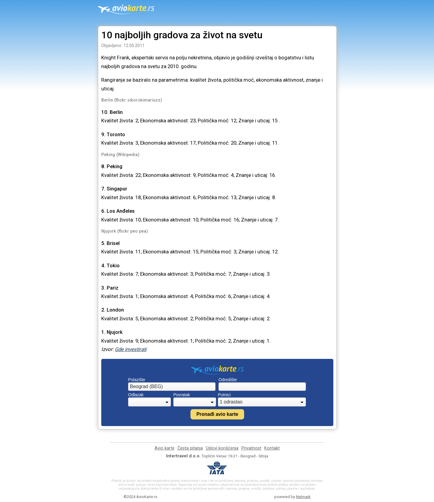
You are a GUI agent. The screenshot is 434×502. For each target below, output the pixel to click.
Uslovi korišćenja (222, 448)
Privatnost (251, 448)
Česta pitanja (190, 448)
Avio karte (165, 448)
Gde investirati (130, 349)
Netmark (303, 496)
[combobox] (171, 386)
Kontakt (272, 448)
